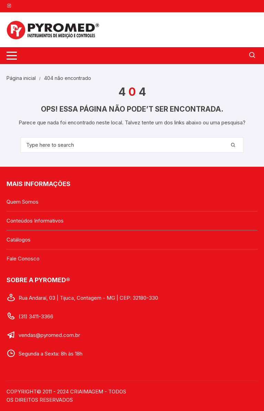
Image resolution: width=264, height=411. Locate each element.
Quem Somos (22, 201)
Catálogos (19, 239)
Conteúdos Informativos (35, 220)
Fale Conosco (23, 258)
